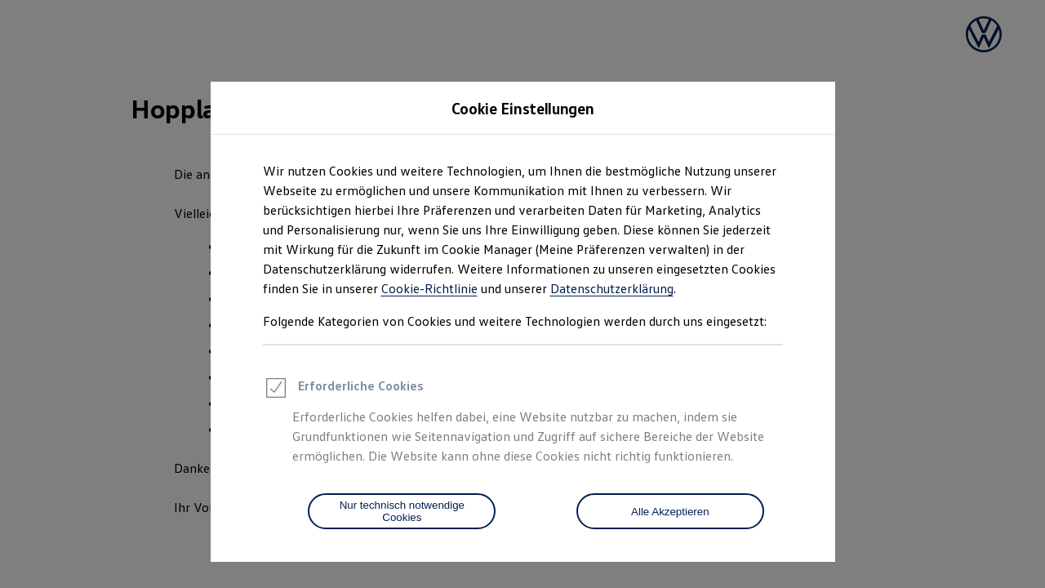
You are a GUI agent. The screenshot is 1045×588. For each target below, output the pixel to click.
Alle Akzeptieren (670, 512)
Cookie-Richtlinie (429, 288)
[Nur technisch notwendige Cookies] (402, 511)
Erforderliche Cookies (343, 390)
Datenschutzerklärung (612, 288)
